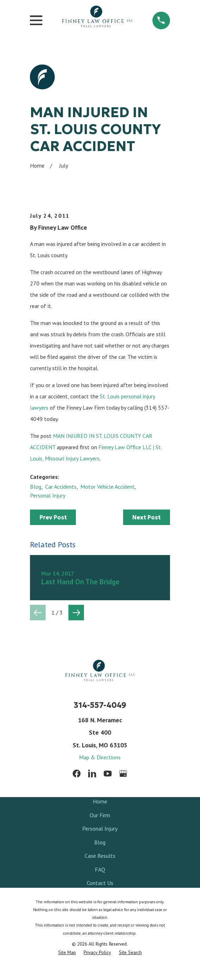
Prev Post (53, 517)
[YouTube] (107, 773)
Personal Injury (47, 495)
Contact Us (100, 882)
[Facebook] (76, 773)
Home (100, 801)
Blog (35, 486)
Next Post (146, 517)
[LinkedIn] (92, 773)
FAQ (100, 869)
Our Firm (100, 815)
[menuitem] (67, 952)
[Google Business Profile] (123, 773)
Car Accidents (61, 486)
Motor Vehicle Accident (107, 486)
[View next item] (76, 612)
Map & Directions (100, 757)
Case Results (100, 855)
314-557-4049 (100, 705)
